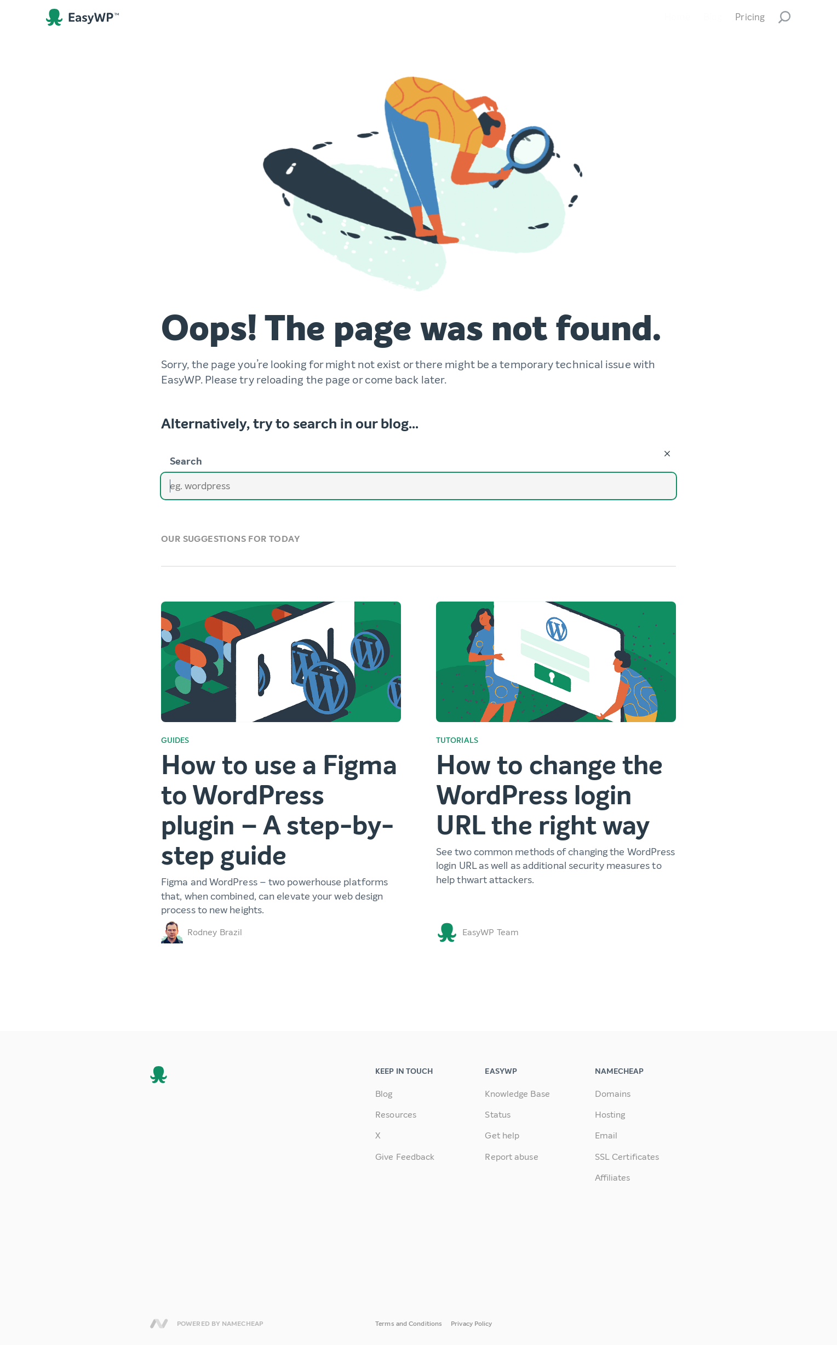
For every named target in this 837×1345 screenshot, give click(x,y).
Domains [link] (613, 1094)
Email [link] (606, 1135)
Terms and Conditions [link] (408, 1323)
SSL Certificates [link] (627, 1157)
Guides (175, 740)
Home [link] (677, 17)
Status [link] (498, 1114)
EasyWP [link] (82, 17)
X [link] (378, 1135)
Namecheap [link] (159, 1324)
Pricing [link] (750, 17)
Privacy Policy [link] (471, 1323)
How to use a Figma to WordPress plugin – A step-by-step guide (279, 811)
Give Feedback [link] (404, 1157)
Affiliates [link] (612, 1177)
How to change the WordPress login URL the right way (549, 795)
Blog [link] (712, 17)
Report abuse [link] (511, 1157)
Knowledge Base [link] (517, 1094)
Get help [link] (502, 1135)
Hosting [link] (610, 1114)
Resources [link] (395, 1114)
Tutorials (457, 740)
